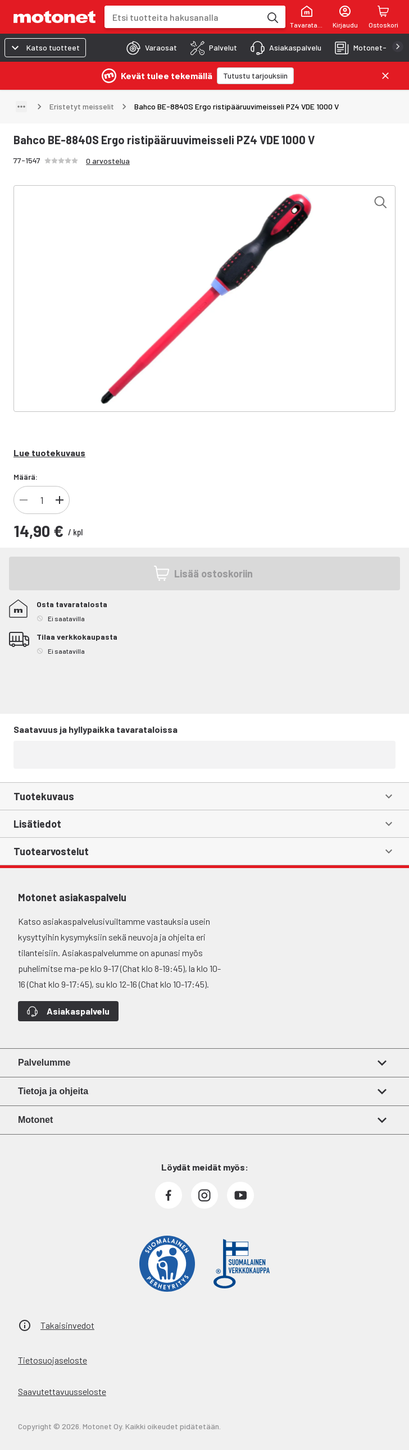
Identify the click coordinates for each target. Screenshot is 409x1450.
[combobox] (183, 17)
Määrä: (25, 476)
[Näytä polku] (21, 106)
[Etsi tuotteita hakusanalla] (272, 17)
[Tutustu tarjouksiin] (255, 75)
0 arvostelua (108, 161)
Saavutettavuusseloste (62, 1391)
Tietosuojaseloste (52, 1360)
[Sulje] (385, 75)
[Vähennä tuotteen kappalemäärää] (23, 500)
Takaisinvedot (67, 1325)
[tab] (148, 47)
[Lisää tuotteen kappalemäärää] (59, 500)
